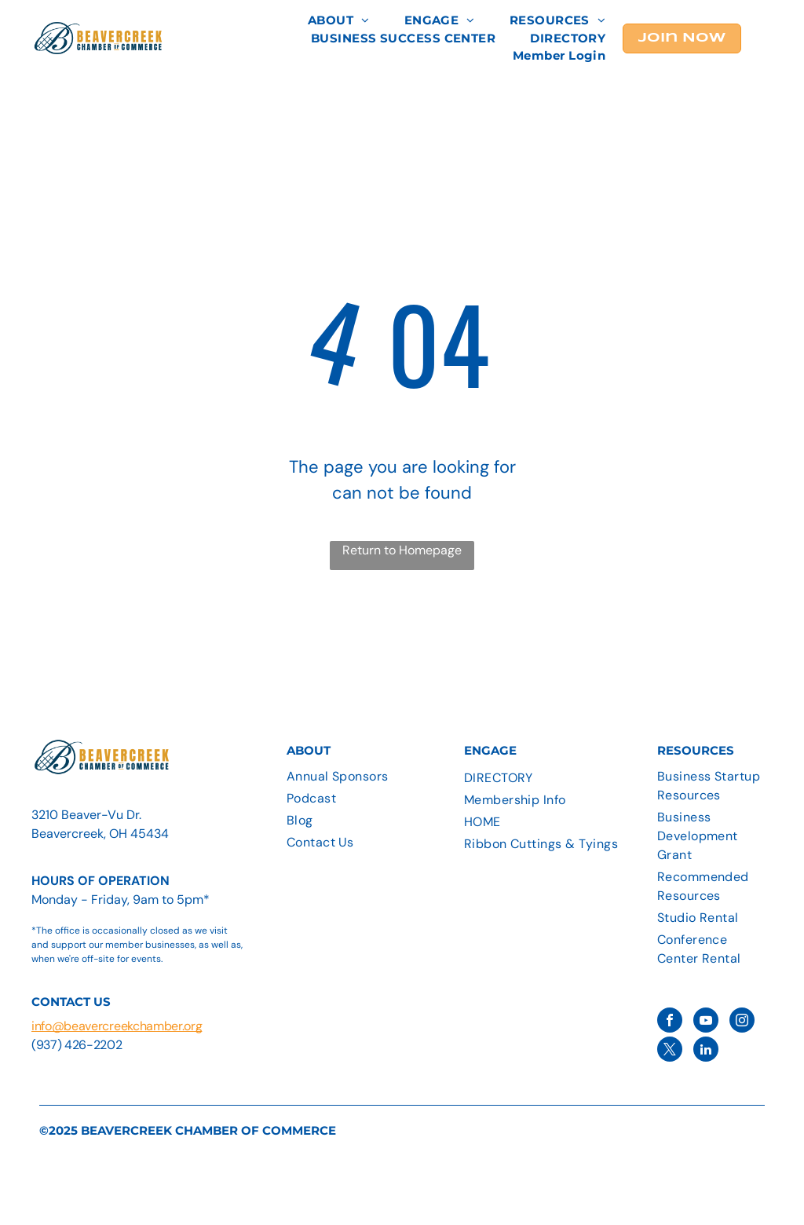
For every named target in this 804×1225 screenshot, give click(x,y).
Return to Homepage (402, 550)
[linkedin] (705, 1051)
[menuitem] (339, 21)
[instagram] (742, 1022)
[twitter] (669, 1051)
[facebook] (669, 1022)
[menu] (769, 38)
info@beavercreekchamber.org (116, 1026)
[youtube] (705, 1022)
